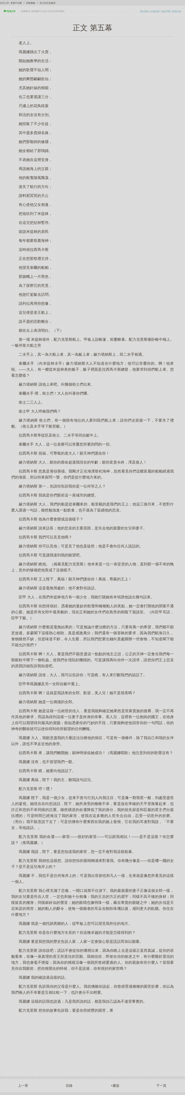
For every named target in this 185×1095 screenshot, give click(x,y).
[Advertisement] (92, 1042)
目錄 (69, 1086)
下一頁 (161, 1086)
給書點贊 (155, 11)
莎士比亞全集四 (47, 3)
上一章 (23, 1086)
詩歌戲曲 (30, 3)
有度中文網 (16, 3)
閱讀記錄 (176, 11)
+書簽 (115, 1086)
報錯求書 (165, 11)
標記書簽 (144, 11)
